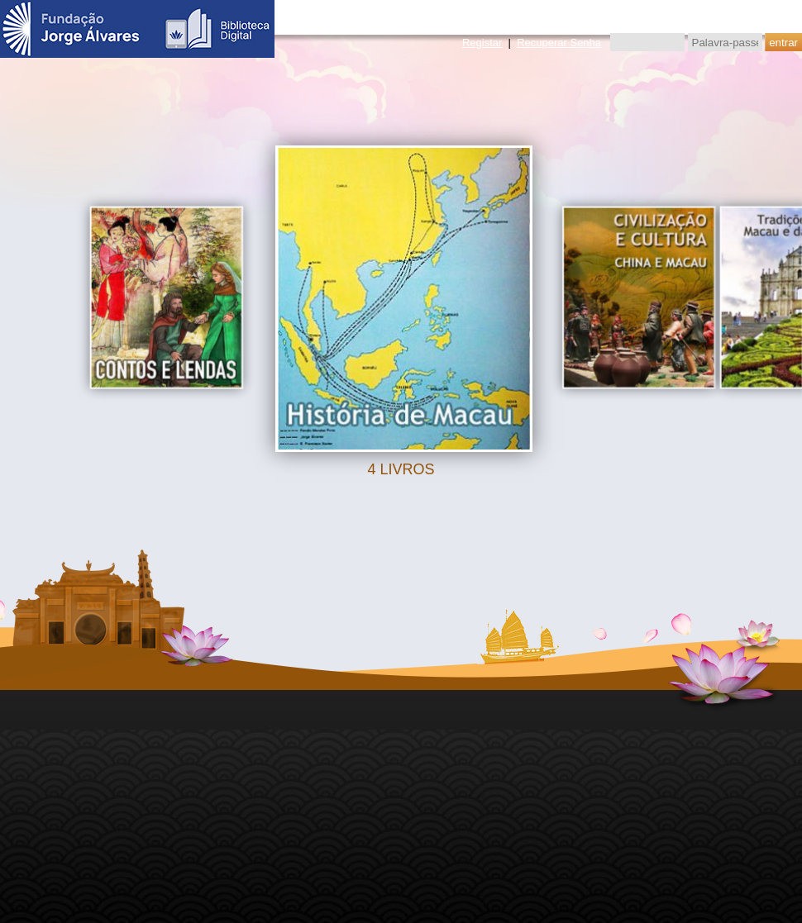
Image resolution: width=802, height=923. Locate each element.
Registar (482, 42)
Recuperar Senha (559, 42)
